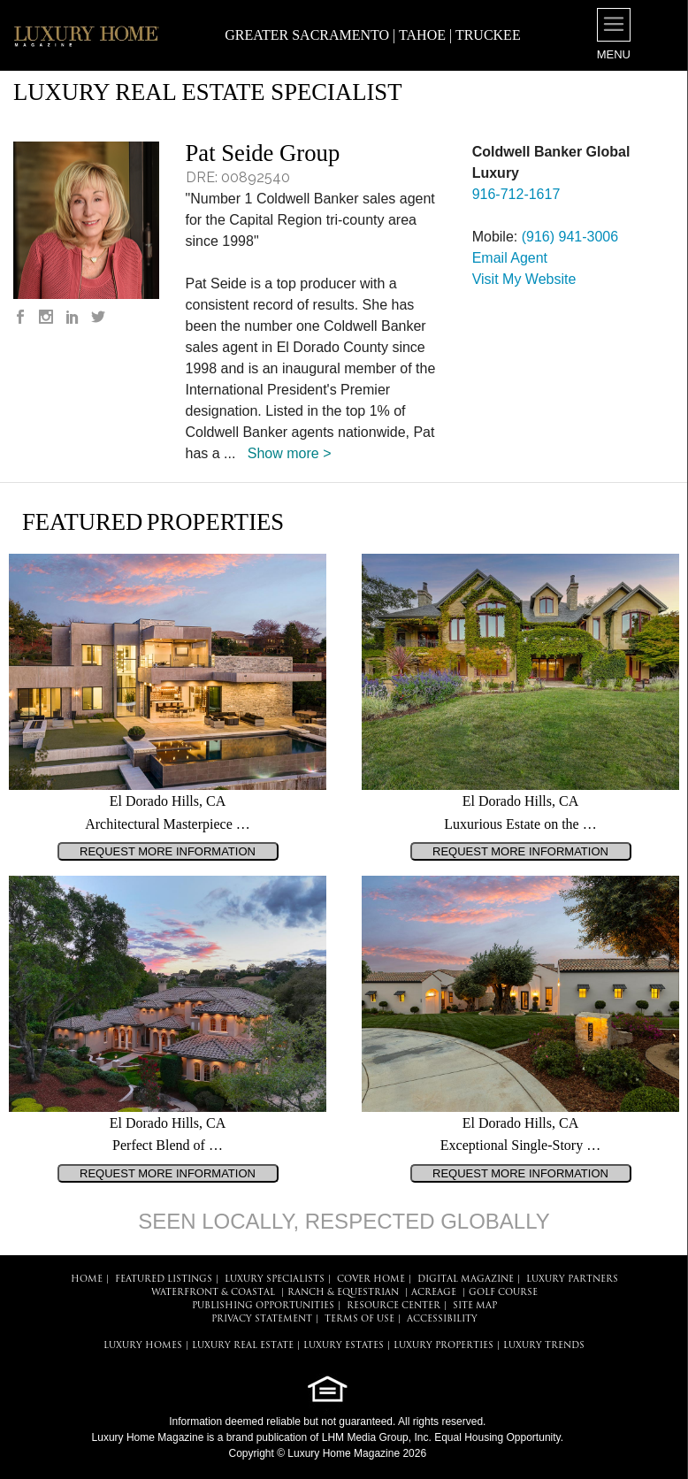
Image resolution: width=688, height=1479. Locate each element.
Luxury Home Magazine (148, 1437)
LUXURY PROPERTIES (443, 1346)
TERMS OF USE (359, 1319)
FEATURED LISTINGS (163, 1279)
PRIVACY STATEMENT (261, 1319)
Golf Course (503, 1293)
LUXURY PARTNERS (572, 1279)
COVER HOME (371, 1279)
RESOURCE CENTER (393, 1306)
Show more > (290, 453)
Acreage (433, 1293)
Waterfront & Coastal (213, 1293)
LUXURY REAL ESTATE (243, 1346)
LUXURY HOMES (142, 1346)
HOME (87, 1279)
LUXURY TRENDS (544, 1346)
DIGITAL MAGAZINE (465, 1279)
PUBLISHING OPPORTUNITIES (263, 1306)
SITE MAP (475, 1306)
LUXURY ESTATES (343, 1346)
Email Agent (509, 257)
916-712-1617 (516, 194)
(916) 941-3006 (570, 236)
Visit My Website (524, 279)
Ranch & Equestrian (343, 1293)
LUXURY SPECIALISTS (275, 1279)
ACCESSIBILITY (442, 1319)
